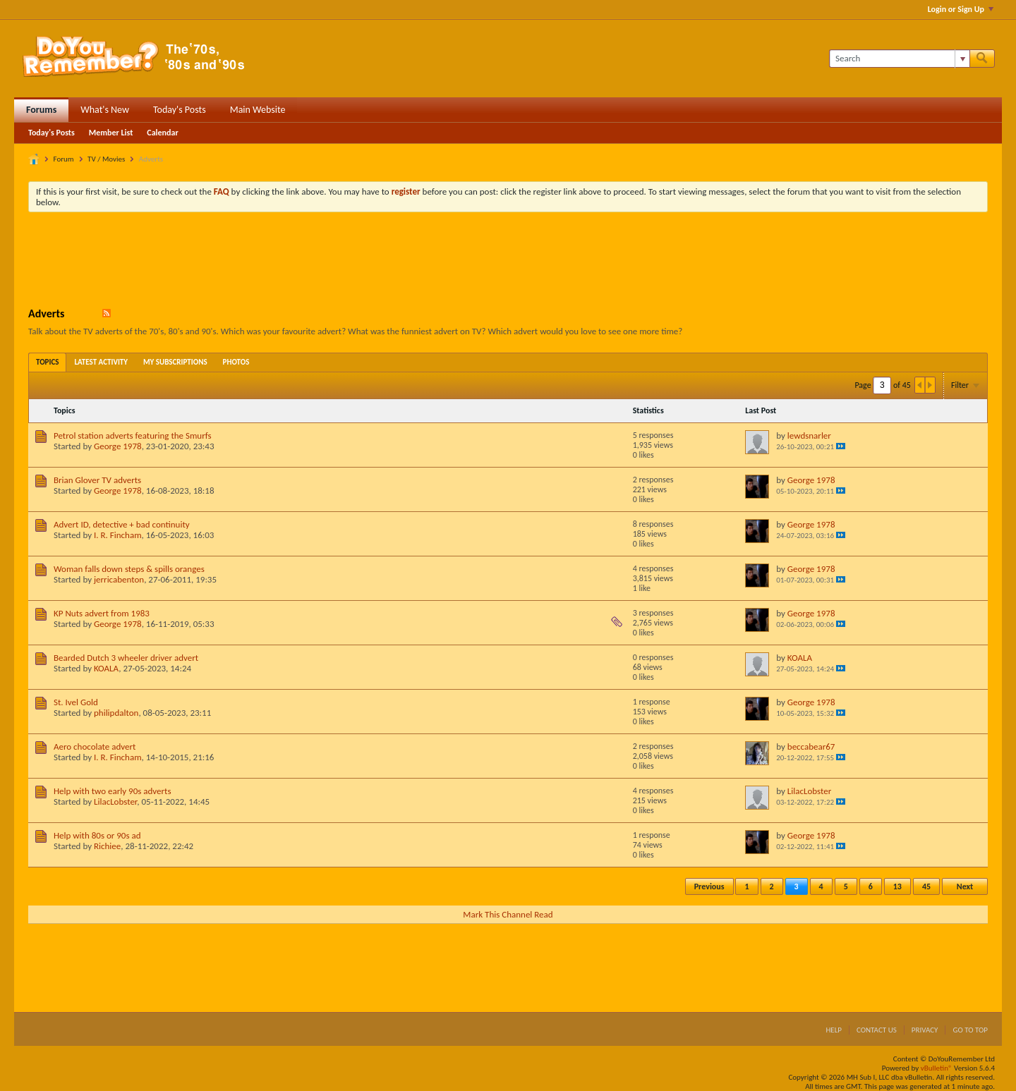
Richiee (107, 846)
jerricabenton (119, 579)
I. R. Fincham (118, 535)
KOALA (106, 668)
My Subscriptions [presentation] (175, 362)
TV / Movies (106, 159)
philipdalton (116, 712)
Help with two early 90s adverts (112, 791)
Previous (709, 886)
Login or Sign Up (960, 9)
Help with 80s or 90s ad (97, 835)
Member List (111, 133)
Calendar (162, 133)
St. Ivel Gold (76, 702)
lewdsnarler (809, 435)
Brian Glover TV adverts (97, 480)
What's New (104, 110)
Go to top (970, 1030)
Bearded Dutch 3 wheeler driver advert (126, 657)
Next (965, 886)
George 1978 (118, 446)
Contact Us (877, 1030)
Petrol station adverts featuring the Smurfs (133, 435)
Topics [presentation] (47, 362)
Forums (41, 110)
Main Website (258, 110)
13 (897, 886)
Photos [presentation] (236, 362)
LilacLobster (115, 801)
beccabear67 (811, 746)
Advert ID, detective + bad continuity (122, 524)
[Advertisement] (508, 261)
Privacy (925, 1030)
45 (926, 886)
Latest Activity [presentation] (101, 362)
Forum (64, 159)
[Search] (899, 58)
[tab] (47, 362)
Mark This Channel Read (507, 914)
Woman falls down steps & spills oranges (129, 568)
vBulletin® (937, 1068)
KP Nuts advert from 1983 (102, 613)
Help (834, 1030)
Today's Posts (179, 110)
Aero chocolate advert (94, 746)
